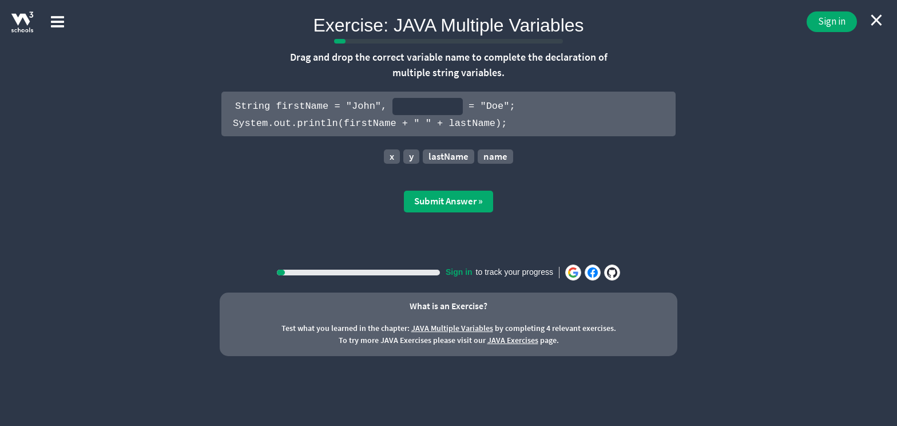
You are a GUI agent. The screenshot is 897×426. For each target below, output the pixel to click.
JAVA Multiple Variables (452, 328)
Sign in (832, 21)
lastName (448, 156)
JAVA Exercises (512, 340)
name (495, 156)
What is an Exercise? (448, 305)
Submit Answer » (448, 201)
